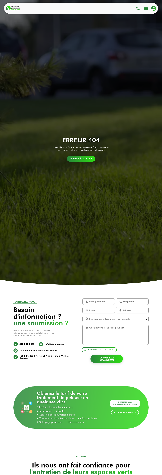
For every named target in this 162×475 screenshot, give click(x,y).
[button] (146, 8)
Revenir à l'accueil (81, 158)
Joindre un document (101, 349)
